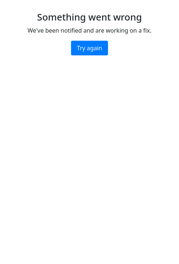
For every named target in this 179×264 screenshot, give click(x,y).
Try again (89, 48)
